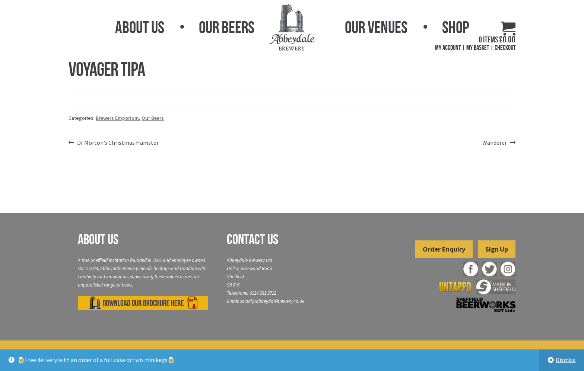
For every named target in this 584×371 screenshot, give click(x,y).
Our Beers (226, 27)
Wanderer (494, 143)
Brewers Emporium (117, 118)
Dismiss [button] (565, 360)
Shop (455, 27)
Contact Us (252, 239)
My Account (448, 47)
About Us (139, 27)
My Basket (477, 47)
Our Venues (376, 27)
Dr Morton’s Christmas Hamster (118, 143)
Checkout (505, 47)
